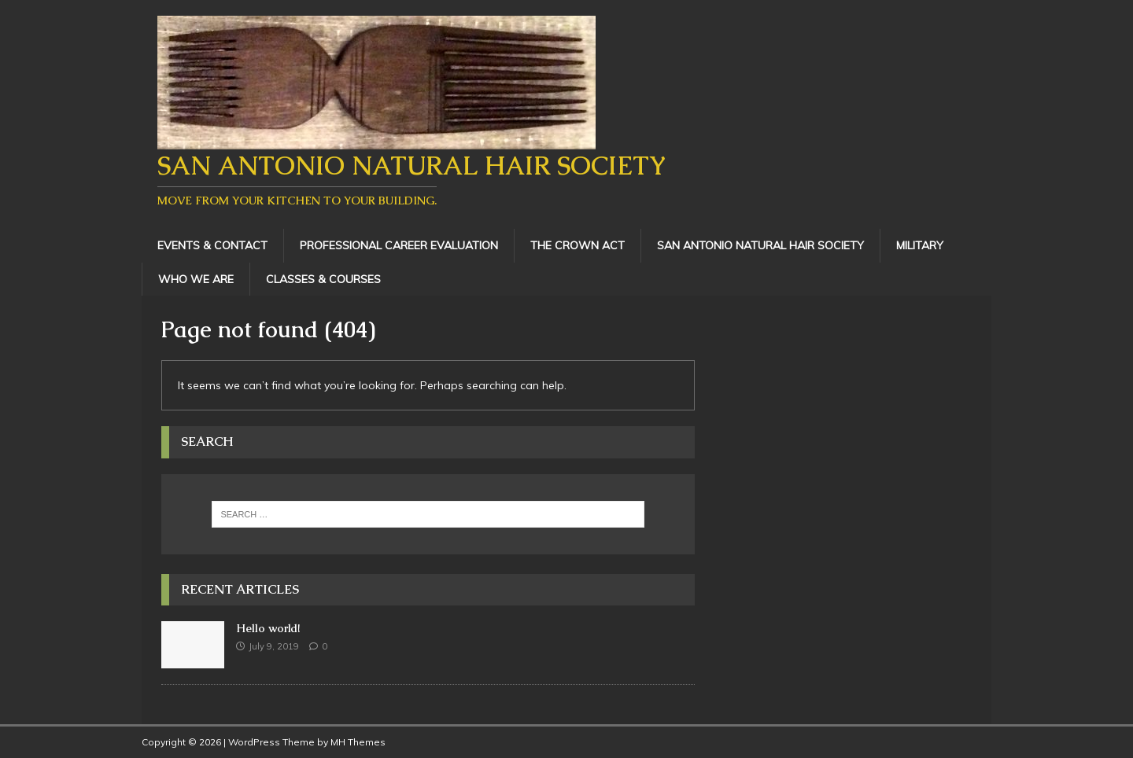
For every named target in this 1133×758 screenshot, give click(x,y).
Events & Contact (212, 245)
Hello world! (268, 628)
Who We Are (196, 279)
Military (919, 245)
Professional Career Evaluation (399, 245)
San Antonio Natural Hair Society (760, 245)
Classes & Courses (323, 279)
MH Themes (358, 742)
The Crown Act (577, 245)
